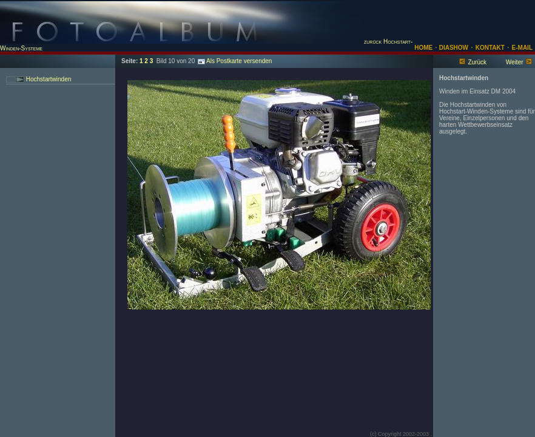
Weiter (514, 62)
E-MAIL (522, 47)
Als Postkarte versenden (235, 61)
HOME (423, 47)
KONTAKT (490, 47)
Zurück (477, 62)
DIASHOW (452, 47)
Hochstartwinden (47, 79)
